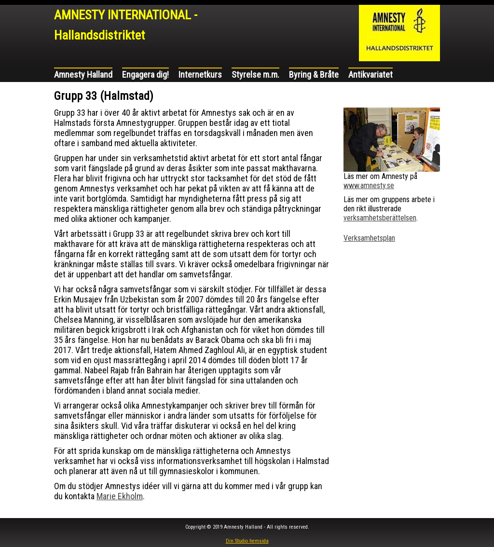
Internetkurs (200, 74)
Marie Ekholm (119, 496)
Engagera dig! (145, 74)
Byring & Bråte (314, 74)
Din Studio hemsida (247, 541)
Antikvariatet (370, 74)
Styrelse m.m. (255, 74)
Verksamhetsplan (369, 238)
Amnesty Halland (83, 74)
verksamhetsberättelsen (379, 217)
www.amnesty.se (368, 185)
